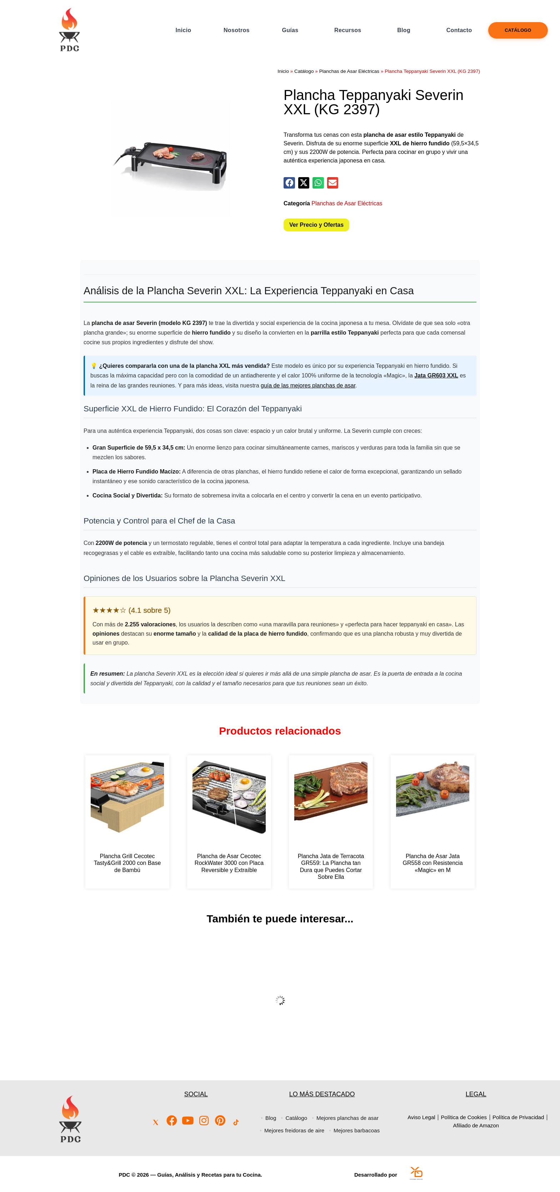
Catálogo (518, 30)
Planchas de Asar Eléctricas (349, 71)
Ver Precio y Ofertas (316, 225)
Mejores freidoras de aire (293, 1130)
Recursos (347, 30)
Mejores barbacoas (358, 1130)
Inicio (183, 30)
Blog (403, 30)
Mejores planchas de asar (349, 1118)
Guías (290, 30)
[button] (289, 183)
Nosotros (237, 30)
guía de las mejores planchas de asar (308, 385)
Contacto (459, 30)
